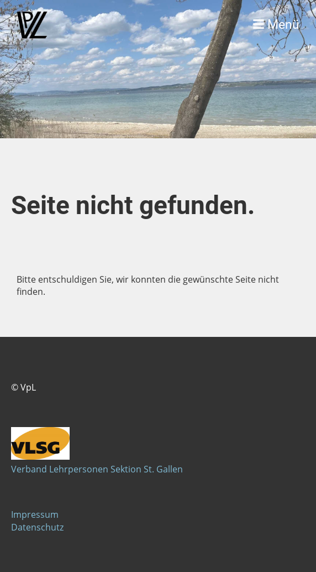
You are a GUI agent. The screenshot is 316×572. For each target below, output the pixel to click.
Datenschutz (37, 527)
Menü (276, 24)
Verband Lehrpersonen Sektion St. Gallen (97, 469)
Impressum (35, 514)
